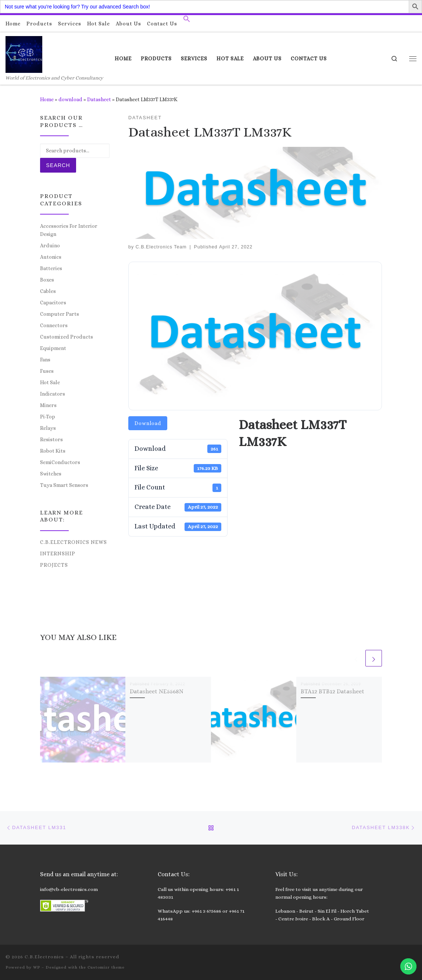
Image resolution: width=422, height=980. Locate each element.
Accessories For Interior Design (68, 230)
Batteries (51, 268)
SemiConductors (60, 462)
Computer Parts (59, 314)
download (70, 99)
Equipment (53, 348)
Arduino (50, 245)
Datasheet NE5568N (156, 691)
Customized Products (66, 337)
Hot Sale (50, 382)
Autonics (50, 257)
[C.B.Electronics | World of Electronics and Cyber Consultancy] (24, 53)
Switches (50, 474)
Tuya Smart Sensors (64, 485)
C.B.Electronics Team (161, 247)
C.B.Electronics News (73, 542)
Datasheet (99, 99)
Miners (48, 405)
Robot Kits (52, 451)
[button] (187, 21)
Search (58, 165)
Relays (48, 428)
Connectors (54, 325)
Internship (57, 553)
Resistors (51, 439)
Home (47, 99)
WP (36, 967)
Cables (48, 291)
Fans (45, 359)
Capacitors (53, 302)
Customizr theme (106, 967)
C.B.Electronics (44, 956)
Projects (54, 565)
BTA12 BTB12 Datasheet (332, 691)
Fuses (47, 371)
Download (148, 423)
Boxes (47, 280)
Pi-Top (47, 417)
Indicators (52, 394)
